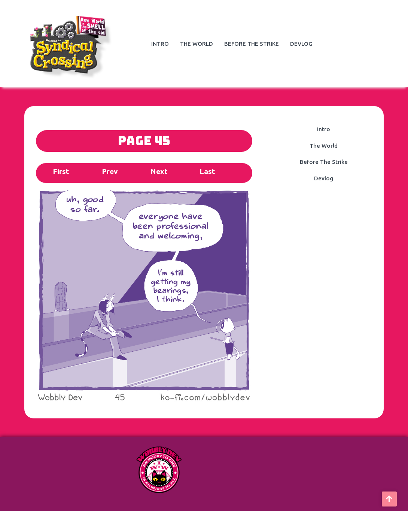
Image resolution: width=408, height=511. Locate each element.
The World (196, 43)
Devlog (301, 43)
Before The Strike (251, 43)
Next (158, 171)
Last (207, 171)
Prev (110, 171)
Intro (160, 43)
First (61, 171)
